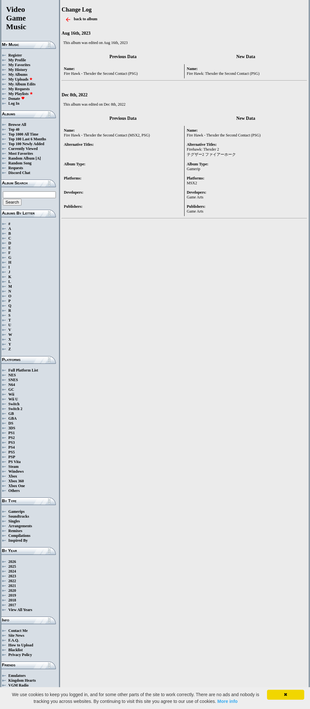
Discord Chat (19, 173)
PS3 (11, 442)
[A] (38, 158)
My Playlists (20, 94)
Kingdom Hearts (22, 680)
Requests (15, 168)
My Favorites (19, 65)
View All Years (20, 610)
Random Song (19, 163)
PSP (11, 457)
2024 (12, 571)
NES (12, 375)
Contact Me (18, 630)
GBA (12, 418)
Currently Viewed (23, 148)
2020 (12, 590)
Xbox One (16, 486)
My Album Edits (22, 84)
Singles (14, 521)
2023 (12, 576)
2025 (12, 566)
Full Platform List (23, 370)
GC (11, 389)
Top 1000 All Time (23, 134)
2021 (12, 585)
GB (11, 413)
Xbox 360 (16, 481)
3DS (11, 428)
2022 (12, 581)
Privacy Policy (20, 654)
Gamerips (16, 511)
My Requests (19, 89)
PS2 (11, 437)
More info (227, 701)
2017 (12, 605)
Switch (14, 404)
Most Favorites (20, 153)
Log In (13, 103)
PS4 (11, 447)
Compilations (19, 535)
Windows (16, 471)
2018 (12, 600)
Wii (11, 394)
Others (14, 490)
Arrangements (20, 526)
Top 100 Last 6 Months (27, 139)
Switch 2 (15, 409)
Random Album (21, 158)
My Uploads (20, 79)
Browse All (17, 124)
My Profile (17, 60)
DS (10, 423)
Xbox (12, 476)
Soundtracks (18, 516)
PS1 (11, 433)
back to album (85, 19)
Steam (13, 466)
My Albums (18, 74)
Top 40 (14, 129)
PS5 (11, 452)
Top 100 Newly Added (26, 144)
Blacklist (15, 650)
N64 (11, 384)
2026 (12, 561)
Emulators (17, 675)
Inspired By (18, 540)
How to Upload (20, 645)
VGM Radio (18, 685)
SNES (13, 380)
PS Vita (14, 462)
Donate (16, 98)
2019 (12, 595)
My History (17, 69)
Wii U (13, 399)
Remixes (15, 531)
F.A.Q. (13, 640)
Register (15, 55)
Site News (16, 635)
